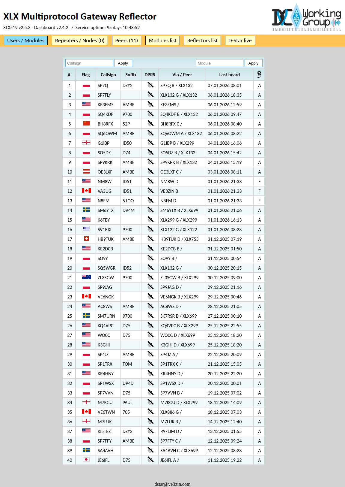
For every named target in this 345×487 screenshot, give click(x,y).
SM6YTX (106, 210)
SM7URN (106, 316)
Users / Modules (25, 40)
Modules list (162, 40)
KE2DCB (105, 249)
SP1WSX (106, 383)
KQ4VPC (105, 325)
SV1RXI (104, 229)
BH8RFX (105, 124)
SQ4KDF (105, 114)
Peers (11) (126, 40)
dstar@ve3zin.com (172, 484)
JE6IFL (103, 460)
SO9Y (103, 258)
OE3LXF (105, 172)
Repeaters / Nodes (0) (80, 40)
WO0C (104, 335)
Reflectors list (202, 40)
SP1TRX (105, 364)
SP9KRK (105, 162)
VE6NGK (106, 297)
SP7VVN (105, 393)
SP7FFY (105, 441)
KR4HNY (106, 374)
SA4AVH (105, 450)
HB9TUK (106, 239)
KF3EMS (106, 104)
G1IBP (103, 143)
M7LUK (105, 422)
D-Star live (240, 40)
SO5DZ (104, 153)
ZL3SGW (106, 277)
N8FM (103, 201)
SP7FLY (104, 95)
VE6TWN (106, 412)
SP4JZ (103, 354)
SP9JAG (105, 287)
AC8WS (105, 306)
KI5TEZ (104, 431)
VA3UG (105, 191)
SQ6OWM (107, 133)
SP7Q (103, 85)
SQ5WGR (106, 268)
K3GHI (104, 345)
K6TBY (104, 220)
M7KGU (105, 402)
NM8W (105, 181)
